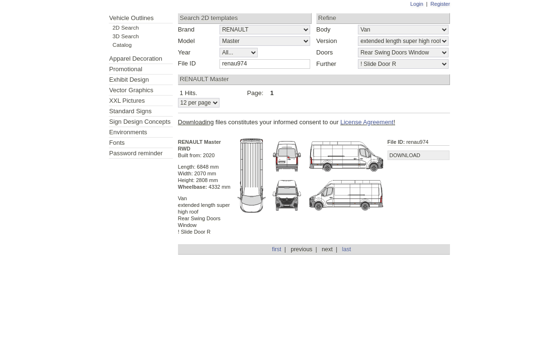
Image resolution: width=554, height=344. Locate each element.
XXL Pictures (127, 100)
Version (326, 40)
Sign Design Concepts (140, 121)
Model (186, 40)
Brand (186, 29)
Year (184, 52)
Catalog (122, 45)
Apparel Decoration (135, 58)
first (276, 249)
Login (416, 4)
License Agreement (366, 122)
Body (323, 29)
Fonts (117, 142)
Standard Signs (130, 111)
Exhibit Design (129, 79)
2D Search (126, 27)
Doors (324, 52)
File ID (187, 63)
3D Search (126, 36)
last (346, 249)
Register (440, 4)
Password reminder (136, 153)
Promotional (125, 69)
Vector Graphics (131, 90)
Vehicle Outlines (131, 18)
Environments (128, 132)
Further (326, 63)
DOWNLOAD (404, 155)
